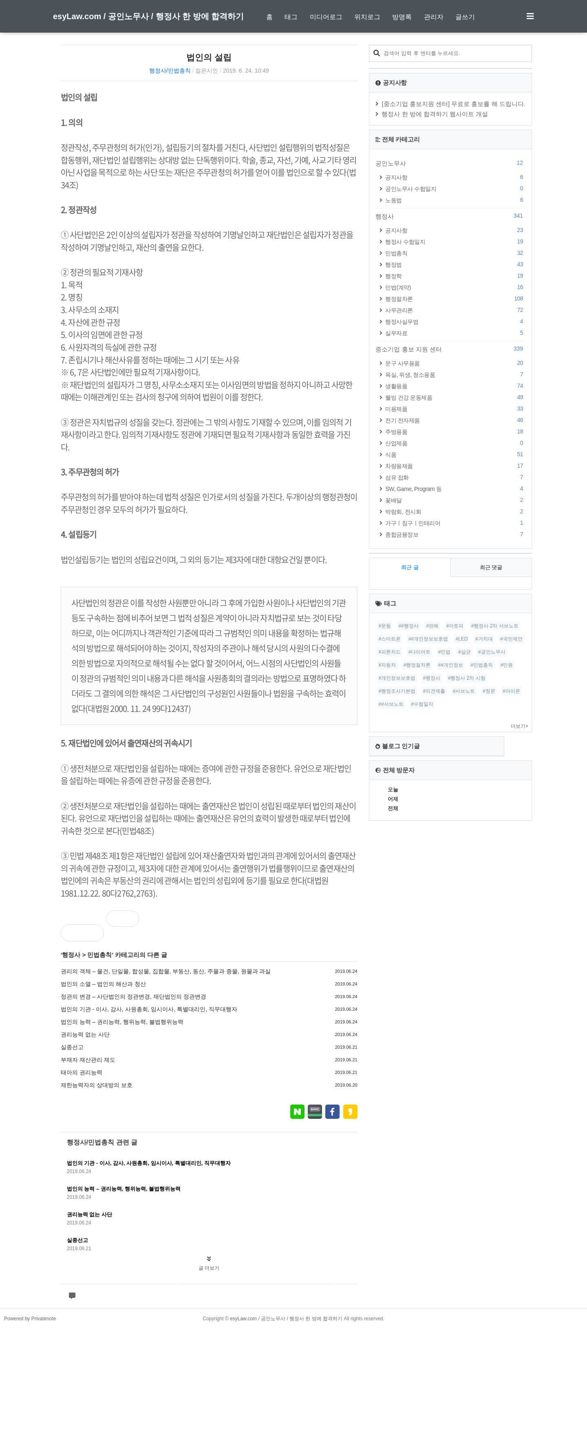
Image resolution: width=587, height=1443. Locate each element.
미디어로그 (326, 16)
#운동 (384, 626)
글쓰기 (465, 16)
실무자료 (455, 332)
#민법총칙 (482, 665)
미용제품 (455, 408)
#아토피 (455, 626)
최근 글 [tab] (410, 567)
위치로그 (367, 16)
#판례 (432, 626)
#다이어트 (419, 652)
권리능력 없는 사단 (85, 1034)
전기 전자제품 (455, 420)
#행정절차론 (417, 665)
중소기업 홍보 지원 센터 (450, 349)
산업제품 (455, 443)
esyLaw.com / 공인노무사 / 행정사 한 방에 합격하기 (148, 16)
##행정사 (409, 626)
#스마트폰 (389, 639)
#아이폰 (511, 691)
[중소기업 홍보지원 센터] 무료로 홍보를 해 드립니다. (453, 103)
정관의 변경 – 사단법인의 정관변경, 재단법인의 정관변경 (133, 996)
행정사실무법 (455, 321)
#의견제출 (434, 691)
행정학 (455, 275)
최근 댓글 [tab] (491, 567)
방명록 (402, 16)
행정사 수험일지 (455, 241)
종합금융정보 (455, 534)
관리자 (434, 16)
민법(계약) (455, 287)
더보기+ (519, 726)
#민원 (507, 665)
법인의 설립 (209, 57)
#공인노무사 (491, 652)
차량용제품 (455, 465)
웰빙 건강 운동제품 (455, 397)
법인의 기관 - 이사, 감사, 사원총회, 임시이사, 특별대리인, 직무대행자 (149, 1009)
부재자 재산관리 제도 (88, 1059)
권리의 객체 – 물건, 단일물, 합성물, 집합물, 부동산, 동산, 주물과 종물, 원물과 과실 (166, 971)
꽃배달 (455, 500)
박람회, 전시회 (455, 511)
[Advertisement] (293, 1365)
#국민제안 (511, 639)
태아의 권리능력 (81, 1072)
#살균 (464, 652)
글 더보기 (209, 1268)
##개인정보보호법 (428, 639)
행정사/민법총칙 (170, 70)
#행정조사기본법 (396, 691)
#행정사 (432, 678)
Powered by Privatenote (30, 1433)
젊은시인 (206, 70)
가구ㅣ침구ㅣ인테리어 (455, 522)
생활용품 (455, 385)
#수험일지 (422, 704)
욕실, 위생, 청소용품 (455, 374)
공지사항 (455, 177)
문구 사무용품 (455, 363)
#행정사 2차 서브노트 (495, 626)
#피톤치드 (389, 652)
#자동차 (387, 665)
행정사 (71, 954)
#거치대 (484, 639)
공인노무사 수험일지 (455, 188)
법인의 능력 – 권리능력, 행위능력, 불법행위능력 (122, 1022)
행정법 (455, 264)
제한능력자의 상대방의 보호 (96, 1085)
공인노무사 (450, 163)
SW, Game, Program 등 (455, 488)
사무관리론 (455, 310)
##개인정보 (450, 665)
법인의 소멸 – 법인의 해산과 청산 (103, 984)
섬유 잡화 (455, 477)
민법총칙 (99, 954)
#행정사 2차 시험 (466, 678)
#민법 (444, 652)
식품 (455, 454)
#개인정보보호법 (396, 678)
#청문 (489, 691)
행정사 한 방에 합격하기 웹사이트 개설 (435, 113)
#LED (461, 639)
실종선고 (72, 1047)
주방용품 (455, 431)
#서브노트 (464, 691)
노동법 (455, 200)
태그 (291, 16)
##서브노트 (390, 704)
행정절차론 (455, 298)
